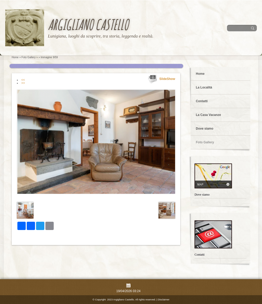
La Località (204, 87)
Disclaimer (163, 299)
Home (15, 57)
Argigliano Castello (88, 24)
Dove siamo (204, 128)
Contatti (202, 101)
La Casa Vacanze (208, 115)
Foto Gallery (29, 57)
